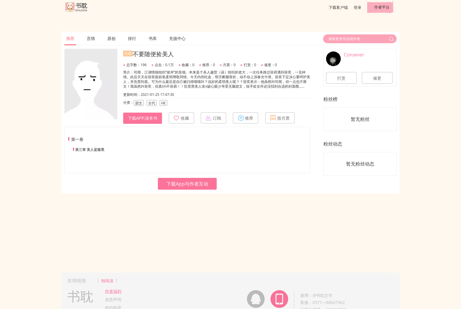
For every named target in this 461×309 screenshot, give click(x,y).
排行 (132, 38)
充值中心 (177, 38)
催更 (377, 78)
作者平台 (382, 7)
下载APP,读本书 (142, 118)
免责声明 (113, 299)
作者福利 (113, 291)
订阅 (213, 118)
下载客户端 (338, 7)
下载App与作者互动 (187, 184)
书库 (152, 38)
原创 (111, 38)
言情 (91, 38)
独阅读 (107, 280)
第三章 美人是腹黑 (89, 149)
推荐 (70, 38)
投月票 (280, 118)
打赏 (341, 78)
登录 (357, 7)
